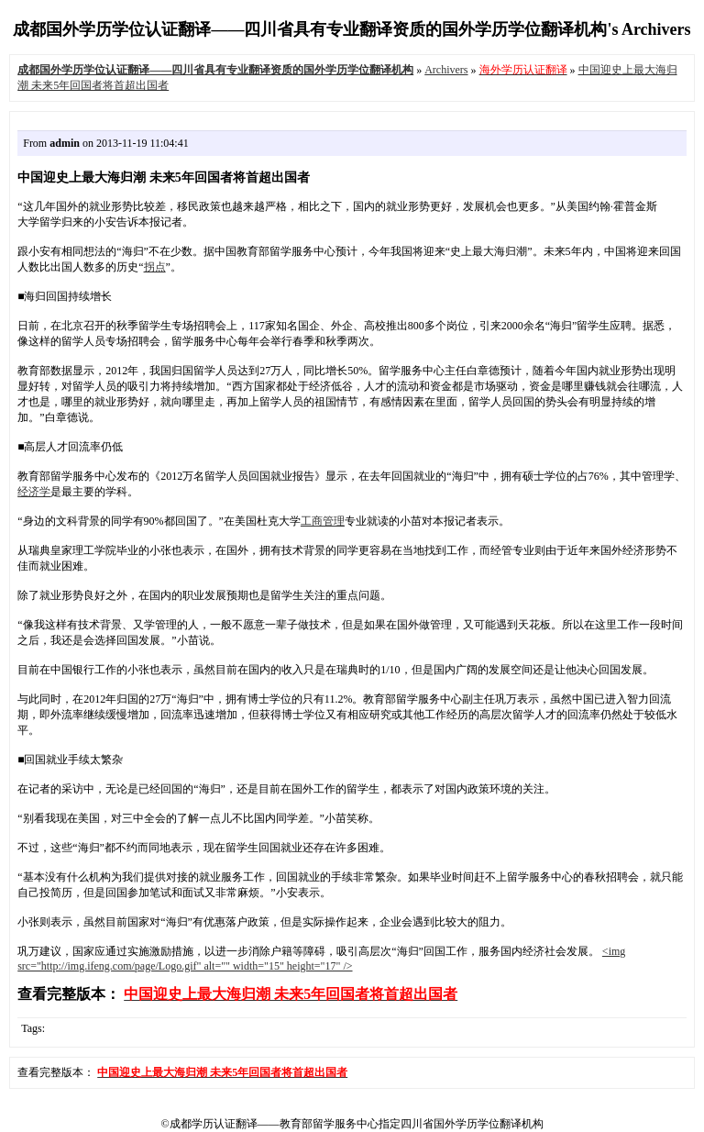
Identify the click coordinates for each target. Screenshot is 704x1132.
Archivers (446, 69)
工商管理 (323, 521)
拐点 (155, 267)
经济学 (33, 491)
